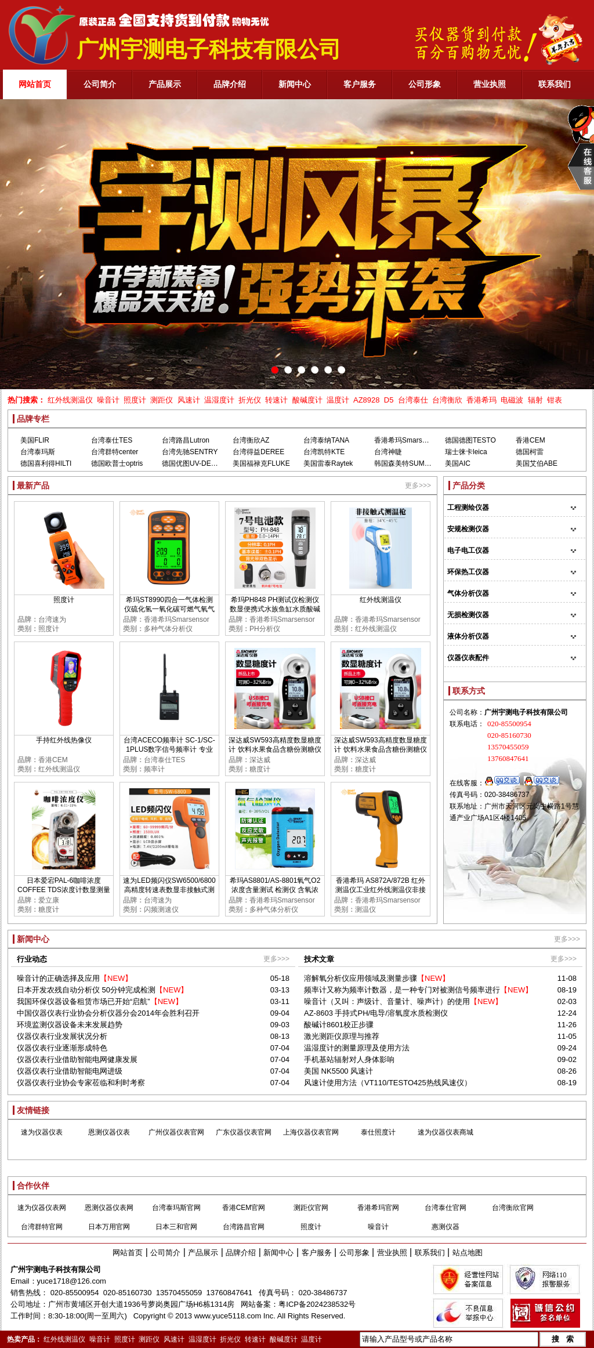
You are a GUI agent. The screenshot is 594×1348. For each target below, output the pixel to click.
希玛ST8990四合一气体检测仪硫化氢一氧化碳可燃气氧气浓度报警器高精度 (169, 609)
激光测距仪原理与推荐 (341, 1036)
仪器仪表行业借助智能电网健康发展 (77, 1059)
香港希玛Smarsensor (407, 440)
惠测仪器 (445, 1227)
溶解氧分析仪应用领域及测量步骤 (360, 978)
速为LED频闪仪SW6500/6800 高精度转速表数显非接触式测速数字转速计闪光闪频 (169, 889)
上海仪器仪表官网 (311, 1132)
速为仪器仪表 (42, 1132)
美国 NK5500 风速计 (338, 1071)
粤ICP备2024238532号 (317, 1304)
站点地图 (467, 1252)
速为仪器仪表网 (41, 1208)
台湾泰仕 (413, 400)
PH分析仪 (264, 629)
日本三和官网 (176, 1227)
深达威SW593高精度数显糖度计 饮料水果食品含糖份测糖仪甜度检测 (275, 749)
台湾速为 (52, 619)
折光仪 (249, 400)
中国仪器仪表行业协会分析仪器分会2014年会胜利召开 (108, 1013)
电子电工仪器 (468, 550)
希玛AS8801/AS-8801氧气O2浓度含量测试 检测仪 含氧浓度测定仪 (275, 889)
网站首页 (128, 1252)
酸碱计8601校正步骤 (339, 1024)
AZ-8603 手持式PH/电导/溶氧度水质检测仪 (376, 1013)
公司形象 (354, 1252)
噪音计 (108, 400)
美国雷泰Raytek (328, 463)
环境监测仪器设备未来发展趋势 (69, 1024)
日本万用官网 (109, 1227)
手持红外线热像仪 (64, 740)
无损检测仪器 (468, 615)
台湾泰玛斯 (37, 452)
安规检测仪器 (468, 529)
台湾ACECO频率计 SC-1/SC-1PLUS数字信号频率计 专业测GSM (169, 749)
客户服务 (317, 1252)
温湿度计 (219, 400)
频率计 (154, 769)
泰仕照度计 (378, 1132)
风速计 (189, 400)
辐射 (535, 400)
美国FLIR (34, 440)
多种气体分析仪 (168, 629)
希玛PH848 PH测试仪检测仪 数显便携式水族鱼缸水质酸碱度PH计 (275, 609)
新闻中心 (278, 1252)
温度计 (338, 400)
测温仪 (365, 909)
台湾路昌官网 (244, 1227)
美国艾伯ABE (536, 463)
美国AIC (457, 463)
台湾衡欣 (447, 400)
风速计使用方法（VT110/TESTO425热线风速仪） (388, 1082)
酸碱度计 (307, 400)
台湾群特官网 (42, 1227)
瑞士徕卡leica (466, 452)
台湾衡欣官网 (513, 1208)
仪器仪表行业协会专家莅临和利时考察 (81, 1082)
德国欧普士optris (117, 463)
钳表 (554, 400)
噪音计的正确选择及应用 (58, 978)
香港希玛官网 (378, 1208)
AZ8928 (366, 400)
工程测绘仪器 (468, 507)
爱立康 (48, 900)
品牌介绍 (241, 1252)
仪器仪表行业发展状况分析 (62, 1036)
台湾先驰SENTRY (190, 452)
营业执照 (392, 1252)
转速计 (276, 400)
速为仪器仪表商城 (445, 1132)
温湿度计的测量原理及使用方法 (357, 1047)
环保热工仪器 (468, 572)
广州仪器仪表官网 (176, 1132)
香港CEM (530, 440)
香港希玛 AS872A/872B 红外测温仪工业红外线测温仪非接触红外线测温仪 (380, 889)
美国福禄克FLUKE (261, 463)
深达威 (259, 760)
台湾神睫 (388, 452)
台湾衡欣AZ (251, 440)
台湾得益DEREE (258, 452)
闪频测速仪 (161, 909)
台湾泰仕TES (111, 440)
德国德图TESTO (470, 440)
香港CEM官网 (244, 1208)
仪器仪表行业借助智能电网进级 (69, 1071)
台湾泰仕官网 (445, 1208)
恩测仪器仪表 (109, 1132)
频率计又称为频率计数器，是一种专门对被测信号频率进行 (402, 989)
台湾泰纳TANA (326, 440)
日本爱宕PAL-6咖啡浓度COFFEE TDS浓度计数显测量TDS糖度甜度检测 (63, 889)
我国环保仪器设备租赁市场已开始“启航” (83, 1001)
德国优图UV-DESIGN (195, 463)
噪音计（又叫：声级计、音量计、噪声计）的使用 (387, 1001)
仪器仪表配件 (468, 658)
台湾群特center (114, 452)
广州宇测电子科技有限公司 (55, 1269)
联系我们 (430, 1252)
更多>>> (418, 485)
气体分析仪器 (468, 593)
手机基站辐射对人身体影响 (349, 1059)
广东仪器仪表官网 (243, 1132)
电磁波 (512, 400)
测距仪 (161, 400)
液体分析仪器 (468, 636)
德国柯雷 (530, 452)
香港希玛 (481, 400)
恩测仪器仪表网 (109, 1208)
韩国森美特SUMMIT (405, 463)
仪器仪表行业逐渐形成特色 (62, 1047)
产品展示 (203, 1252)
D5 (389, 400)
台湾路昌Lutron (185, 440)
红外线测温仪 (70, 400)
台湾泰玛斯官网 (176, 1208)
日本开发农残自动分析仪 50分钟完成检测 (86, 989)
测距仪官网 (311, 1208)
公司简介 (165, 1252)
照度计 (135, 400)
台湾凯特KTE (324, 452)
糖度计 (259, 769)
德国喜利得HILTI (45, 463)
